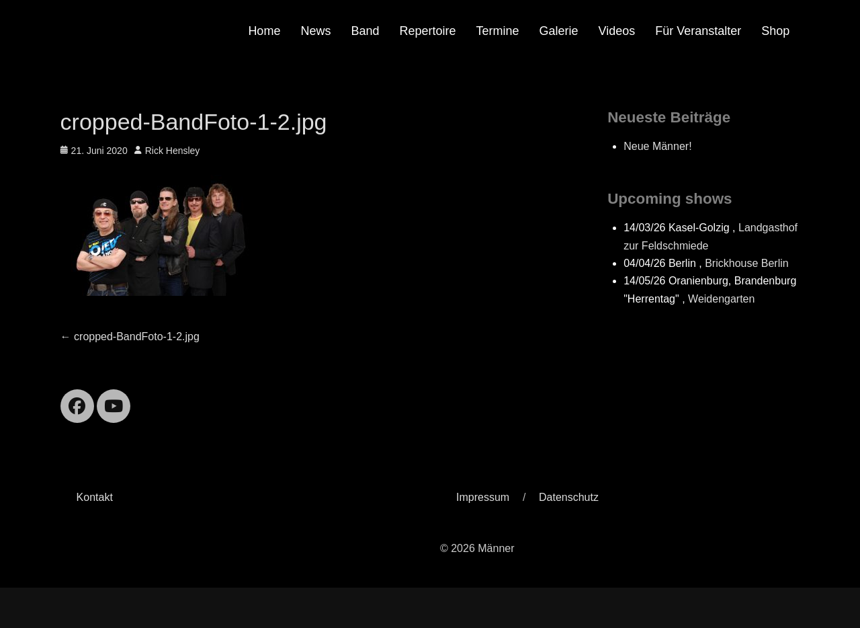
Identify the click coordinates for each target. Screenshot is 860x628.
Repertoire (427, 31)
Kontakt (95, 497)
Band (365, 31)
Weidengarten (721, 299)
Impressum (482, 497)
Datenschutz (569, 497)
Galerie (559, 31)
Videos (617, 31)
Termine (497, 31)
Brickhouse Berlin (747, 263)
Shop (775, 31)
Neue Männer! (657, 146)
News (315, 31)
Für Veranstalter (698, 31)
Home (264, 31)
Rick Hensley (172, 150)
